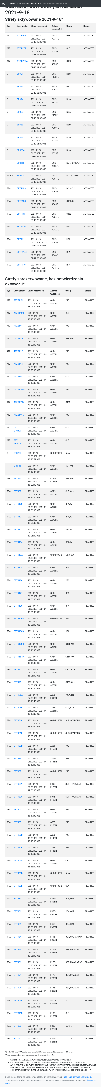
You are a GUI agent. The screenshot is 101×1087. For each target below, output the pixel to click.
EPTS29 (17, 1038)
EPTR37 (17, 771)
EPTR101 (18, 516)
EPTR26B (18, 707)
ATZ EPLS (18, 351)
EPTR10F (21, 214)
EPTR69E (18, 886)
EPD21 (20, 74)
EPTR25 (17, 669)
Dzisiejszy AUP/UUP (20, 3)
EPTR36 (17, 758)
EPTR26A (18, 695)
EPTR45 (17, 809)
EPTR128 (18, 606)
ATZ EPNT (18, 364)
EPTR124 (18, 567)
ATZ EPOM (22, 48)
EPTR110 (21, 226)
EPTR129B (19, 618)
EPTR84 (17, 937)
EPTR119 (21, 265)
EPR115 (20, 163)
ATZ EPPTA (22, 61)
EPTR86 (17, 962)
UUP (4, 3)
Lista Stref (36, 3)
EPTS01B (18, 1000)
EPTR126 (18, 580)
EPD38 (20, 137)
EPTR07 (17, 491)
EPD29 (20, 112)
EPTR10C (21, 201)
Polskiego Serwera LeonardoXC (77, 1077)
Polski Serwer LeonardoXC (55, 3)
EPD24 (20, 99)
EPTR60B (18, 835)
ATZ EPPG (18, 376)
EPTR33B (18, 746)
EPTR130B (19, 631)
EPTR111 (21, 239)
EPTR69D (18, 873)
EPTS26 (17, 1026)
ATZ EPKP (18, 326)
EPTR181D (19, 657)
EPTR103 (18, 529)
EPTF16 (17, 478)
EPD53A (21, 150)
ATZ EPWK (19, 415)
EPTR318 (18, 720)
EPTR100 (18, 504)
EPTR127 (18, 593)
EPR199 (20, 175)
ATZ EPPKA (19, 389)
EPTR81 (17, 898)
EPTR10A (21, 188)
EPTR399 (18, 784)
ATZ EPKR (18, 338)
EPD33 (20, 124)
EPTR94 (17, 975)
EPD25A (17, 453)
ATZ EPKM (19, 313)
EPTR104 (18, 542)
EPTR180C (19, 644)
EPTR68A (18, 860)
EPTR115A (22, 252)
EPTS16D (18, 1013)
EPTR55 (17, 822)
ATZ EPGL (21, 35)
